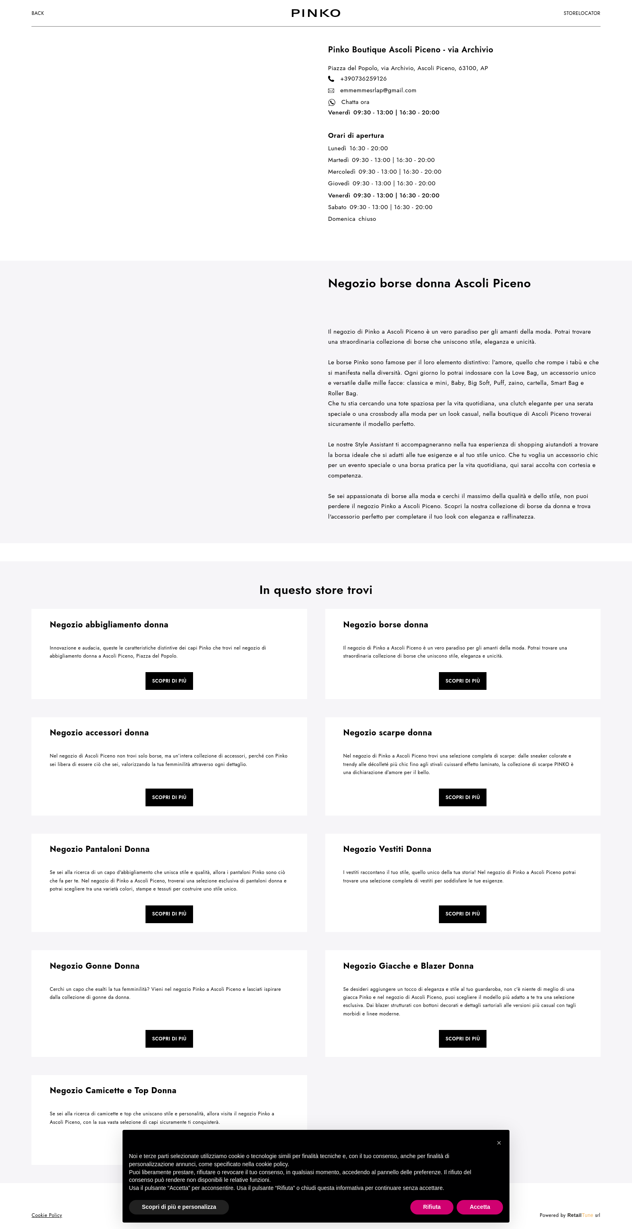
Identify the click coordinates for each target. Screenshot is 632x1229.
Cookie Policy (46, 1215)
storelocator (581, 13)
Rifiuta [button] (432, 1207)
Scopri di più (169, 681)
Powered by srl (570, 1215)
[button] (499, 1142)
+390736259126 (357, 79)
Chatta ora (349, 102)
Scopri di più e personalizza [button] (179, 1207)
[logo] (316, 13)
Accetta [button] (480, 1207)
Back (37, 13)
